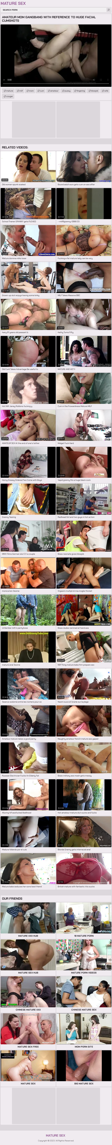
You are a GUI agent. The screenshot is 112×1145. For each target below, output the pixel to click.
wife (106, 90)
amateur (54, 90)
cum (42, 90)
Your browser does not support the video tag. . (56, 55)
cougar (9, 96)
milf (21, 90)
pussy (67, 90)
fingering (81, 90)
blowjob (94, 90)
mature (9, 90)
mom (31, 90)
